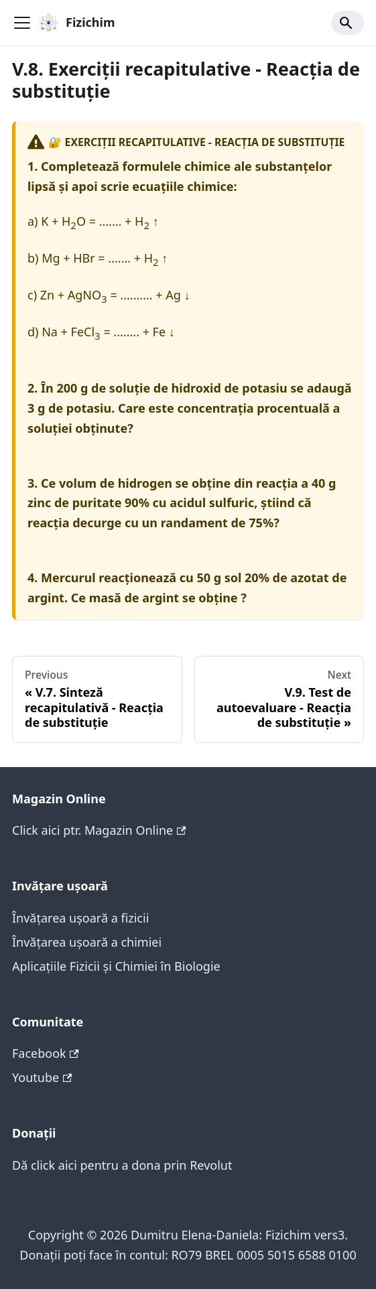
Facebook (45, 1053)
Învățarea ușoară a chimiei (87, 942)
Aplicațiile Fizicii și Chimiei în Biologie (116, 966)
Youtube (42, 1077)
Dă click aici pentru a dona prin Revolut (122, 1165)
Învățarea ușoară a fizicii (80, 918)
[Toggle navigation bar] (22, 23)
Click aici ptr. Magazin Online (99, 830)
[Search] (348, 23)
